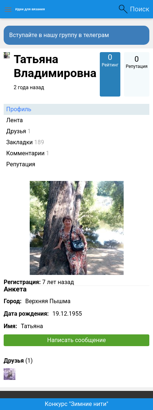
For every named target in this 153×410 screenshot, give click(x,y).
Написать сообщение (76, 340)
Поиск (139, 9)
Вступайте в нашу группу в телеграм (59, 35)
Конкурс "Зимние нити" (76, 403)
